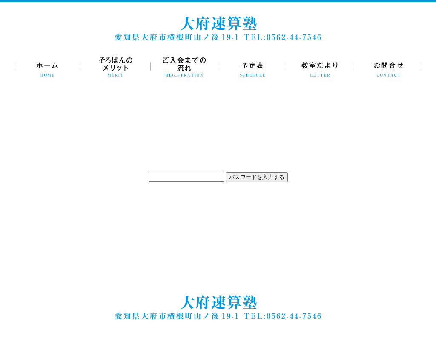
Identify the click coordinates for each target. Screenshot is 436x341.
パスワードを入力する (256, 177)
